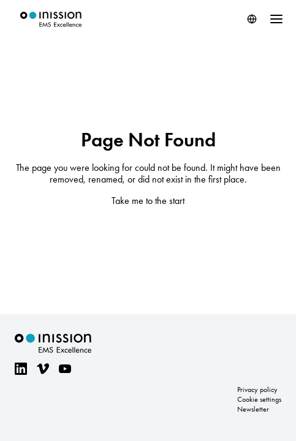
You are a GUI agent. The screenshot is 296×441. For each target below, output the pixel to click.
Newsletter (253, 409)
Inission (51, 19)
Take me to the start (148, 200)
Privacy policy (257, 389)
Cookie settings (259, 399)
